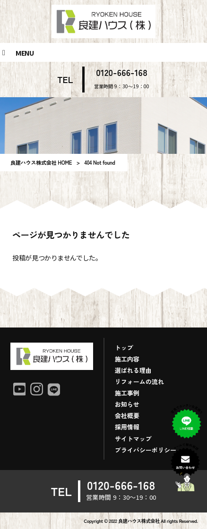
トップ (124, 347)
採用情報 (127, 426)
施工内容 (127, 358)
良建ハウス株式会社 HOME (41, 162)
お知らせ (127, 404)
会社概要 (127, 415)
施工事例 (127, 392)
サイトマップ (133, 438)
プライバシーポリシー (145, 449)
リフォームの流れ (139, 381)
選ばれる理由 (133, 370)
